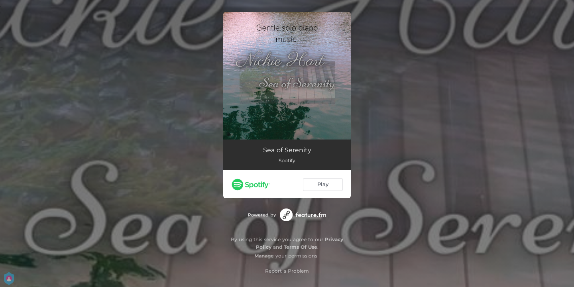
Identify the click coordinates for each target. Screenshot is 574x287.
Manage (264, 256)
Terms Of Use (300, 247)
